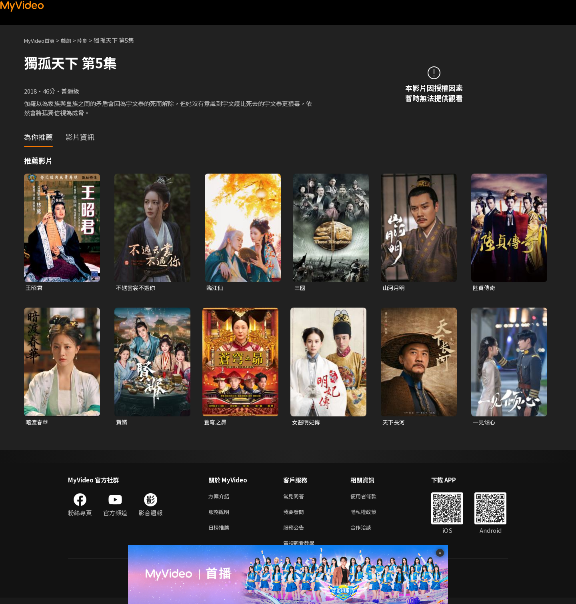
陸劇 (90, 40)
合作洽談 (367, 532)
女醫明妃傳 (307, 423)
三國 (300, 288)
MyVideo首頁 (42, 40)
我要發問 (295, 515)
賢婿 (122, 423)
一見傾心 (485, 423)
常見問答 (295, 498)
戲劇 (72, 40)
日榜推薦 (220, 532)
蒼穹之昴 (216, 423)
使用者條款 (370, 498)
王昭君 (35, 288)
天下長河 (394, 423)
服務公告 (295, 532)
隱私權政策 (370, 515)
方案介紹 (220, 498)
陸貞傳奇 (485, 288)
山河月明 (394, 288)
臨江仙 (215, 288)
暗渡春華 (38, 423)
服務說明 (220, 515)
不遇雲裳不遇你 (137, 288)
